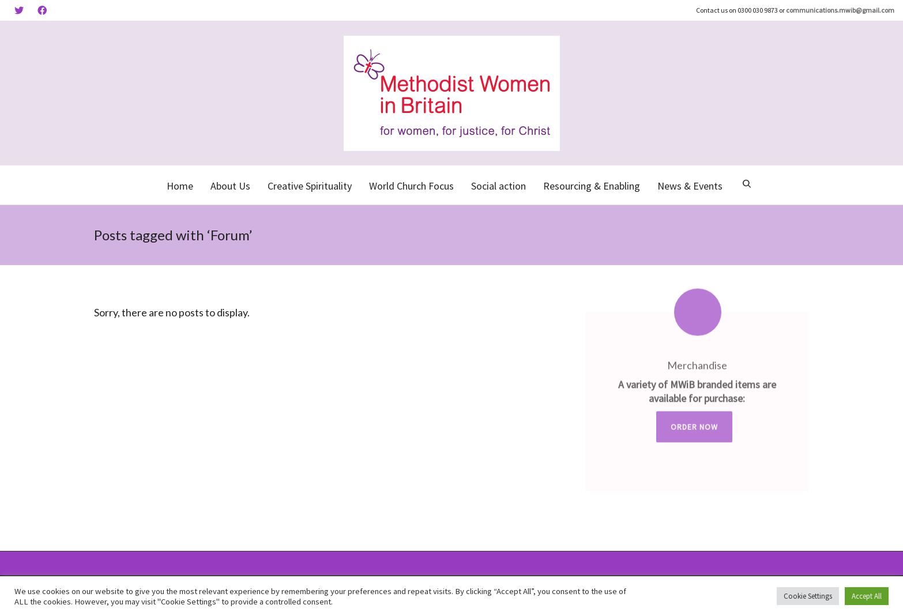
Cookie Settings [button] (808, 596)
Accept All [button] (867, 596)
